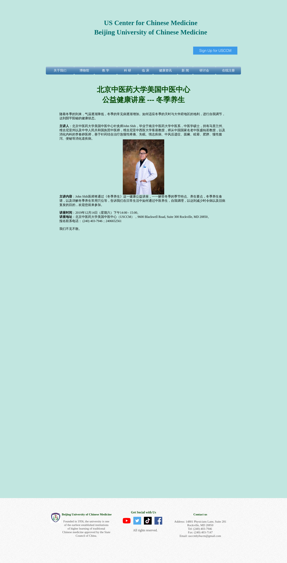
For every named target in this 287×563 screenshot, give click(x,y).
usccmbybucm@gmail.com (204, 536)
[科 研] (127, 70)
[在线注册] (228, 70)
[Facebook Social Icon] (158, 521)
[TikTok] (148, 521)
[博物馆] (84, 70)
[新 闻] (185, 70)
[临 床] (145, 70)
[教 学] (105, 70)
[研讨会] (204, 70)
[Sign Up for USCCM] (215, 51)
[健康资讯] (165, 70)
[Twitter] (137, 521)
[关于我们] (60, 70)
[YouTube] (127, 521)
